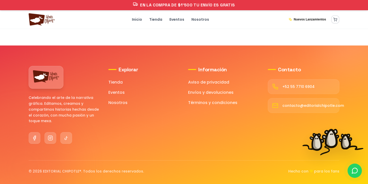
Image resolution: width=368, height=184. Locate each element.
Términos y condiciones (212, 103)
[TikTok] (66, 138)
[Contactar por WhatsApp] (355, 171)
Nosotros (118, 103)
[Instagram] (50, 138)
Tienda (115, 82)
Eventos (116, 92)
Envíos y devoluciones (211, 92)
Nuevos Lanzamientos (307, 19)
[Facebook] (34, 138)
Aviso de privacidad (208, 82)
